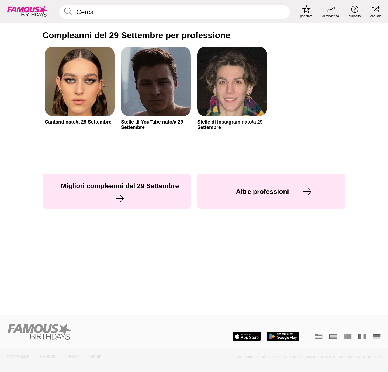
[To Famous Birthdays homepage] (27, 11)
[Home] (99, 332)
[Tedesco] (377, 336)
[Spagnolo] (333, 336)
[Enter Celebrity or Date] (174, 12)
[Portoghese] (348, 336)
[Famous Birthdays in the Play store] (283, 336)
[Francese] (362, 336)
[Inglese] (319, 336)
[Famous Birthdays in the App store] (247, 336)
